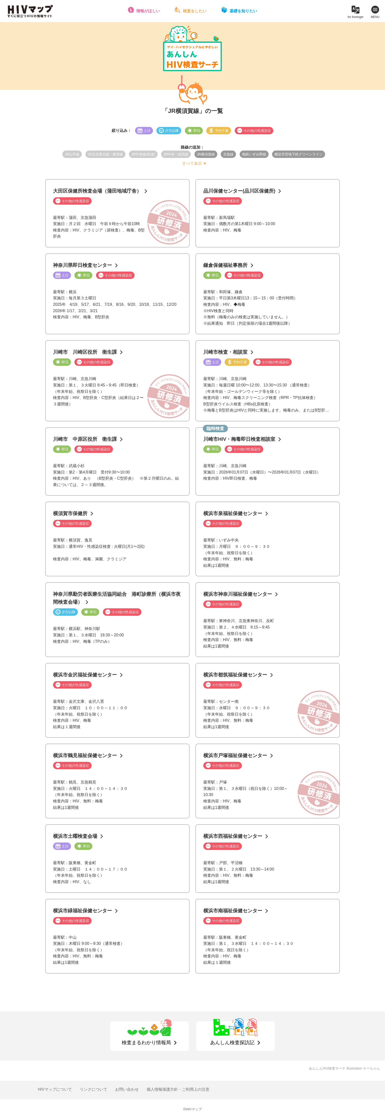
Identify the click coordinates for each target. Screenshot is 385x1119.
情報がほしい (148, 11)
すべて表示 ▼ (194, 163)
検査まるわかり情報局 (146, 1042)
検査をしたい (194, 11)
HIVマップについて (55, 1089)
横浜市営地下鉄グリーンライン (299, 154)
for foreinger (356, 17)
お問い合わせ (127, 1089)
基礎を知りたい (243, 11)
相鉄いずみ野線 (254, 154)
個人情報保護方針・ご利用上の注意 (178, 1089)
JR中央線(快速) (143, 154)
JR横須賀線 (206, 154)
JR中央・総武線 (176, 154)
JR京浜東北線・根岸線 (105, 154)
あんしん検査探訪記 (232, 1042)
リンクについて (93, 1089)
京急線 (228, 154)
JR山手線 (72, 154)
